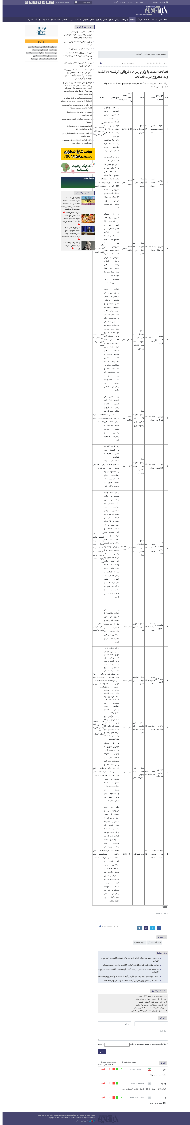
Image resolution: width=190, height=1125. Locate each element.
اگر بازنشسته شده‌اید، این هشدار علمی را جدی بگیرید (76, 135)
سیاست (152, 19)
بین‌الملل (123, 19)
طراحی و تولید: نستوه (84, 1121)
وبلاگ (36, 19)
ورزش (116, 19)
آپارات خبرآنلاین (33, 2)
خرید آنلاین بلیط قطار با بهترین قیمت (151, 1002)
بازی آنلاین (52, 50)
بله (29, 2)
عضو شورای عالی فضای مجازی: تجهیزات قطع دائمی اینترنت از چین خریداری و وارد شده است (70, 232)
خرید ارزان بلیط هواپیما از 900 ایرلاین (151, 996)
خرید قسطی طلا (49, 53)
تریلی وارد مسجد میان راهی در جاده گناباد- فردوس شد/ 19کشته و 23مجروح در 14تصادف (127, 971)
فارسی (161, 2)
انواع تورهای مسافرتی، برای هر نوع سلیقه (150, 1005)
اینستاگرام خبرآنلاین (42, 2)
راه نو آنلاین (43, 47)
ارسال (100, 1051)
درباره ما (129, 2)
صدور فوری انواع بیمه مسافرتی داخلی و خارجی (148, 1010)
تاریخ (109, 19)
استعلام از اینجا (32, 47)
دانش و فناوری (100, 19)
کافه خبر (63, 19)
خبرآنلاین (150, 11)
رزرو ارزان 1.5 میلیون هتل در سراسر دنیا (150, 999)
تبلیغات (121, 2)
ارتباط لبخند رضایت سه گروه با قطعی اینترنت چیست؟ (70, 245)
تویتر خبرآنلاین (38, 2)
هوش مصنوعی (86, 19)
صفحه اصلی (161, 19)
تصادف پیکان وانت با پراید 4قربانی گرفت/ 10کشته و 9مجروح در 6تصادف (130, 965)
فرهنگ (137, 19)
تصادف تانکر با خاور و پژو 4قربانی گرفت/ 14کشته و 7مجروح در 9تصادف (130, 980)
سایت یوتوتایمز (30, 53)
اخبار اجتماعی (148, 54)
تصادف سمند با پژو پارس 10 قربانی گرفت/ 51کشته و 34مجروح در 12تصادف (132, 74)
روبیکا (25, 2)
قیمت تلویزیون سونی (39, 50)
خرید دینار (33, 59)
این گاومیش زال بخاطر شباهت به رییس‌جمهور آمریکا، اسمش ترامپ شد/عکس (76, 56)
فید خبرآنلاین (50, 2)
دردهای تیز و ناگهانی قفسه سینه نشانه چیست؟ (76, 121)
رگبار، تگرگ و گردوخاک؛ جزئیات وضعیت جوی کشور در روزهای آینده (75, 142)
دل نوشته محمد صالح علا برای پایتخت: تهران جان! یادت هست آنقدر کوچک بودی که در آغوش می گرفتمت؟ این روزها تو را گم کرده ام (75, 74)
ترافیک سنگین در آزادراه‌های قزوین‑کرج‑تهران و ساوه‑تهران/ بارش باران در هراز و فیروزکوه (76, 34)
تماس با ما (137, 2)
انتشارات (44, 19)
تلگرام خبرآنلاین (46, 2)
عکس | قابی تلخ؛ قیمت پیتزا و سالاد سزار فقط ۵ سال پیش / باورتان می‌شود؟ (69, 218)
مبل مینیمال (51, 56)
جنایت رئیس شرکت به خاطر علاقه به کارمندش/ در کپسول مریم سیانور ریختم (75, 100)
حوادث (137, 54)
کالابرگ (40, 53)
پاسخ (102, 1069)
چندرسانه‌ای (53, 19)
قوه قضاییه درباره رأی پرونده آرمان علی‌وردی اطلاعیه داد (77, 128)
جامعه (131, 19)
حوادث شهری (138, 942)
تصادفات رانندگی (153, 942)
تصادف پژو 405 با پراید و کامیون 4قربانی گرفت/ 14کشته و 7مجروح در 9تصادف (127, 976)
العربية (154, 2)
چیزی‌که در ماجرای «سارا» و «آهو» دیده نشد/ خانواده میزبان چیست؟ (76, 107)
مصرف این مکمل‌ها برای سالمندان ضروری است (78, 114)
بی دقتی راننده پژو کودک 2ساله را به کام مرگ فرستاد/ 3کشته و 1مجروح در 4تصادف (128, 960)
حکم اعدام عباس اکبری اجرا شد (78, 48)
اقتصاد (144, 19)
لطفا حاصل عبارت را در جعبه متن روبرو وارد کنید (147, 1044)
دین (70, 19)
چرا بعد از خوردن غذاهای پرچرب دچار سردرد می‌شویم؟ (76, 64)
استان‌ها (29, 19)
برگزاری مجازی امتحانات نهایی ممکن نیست (77, 43)
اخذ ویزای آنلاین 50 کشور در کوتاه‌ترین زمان (149, 1007)
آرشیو (114, 2)
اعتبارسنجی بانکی (38, 56)
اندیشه (76, 19)
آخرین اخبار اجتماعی (83, 27)
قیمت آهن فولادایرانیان (47, 59)
